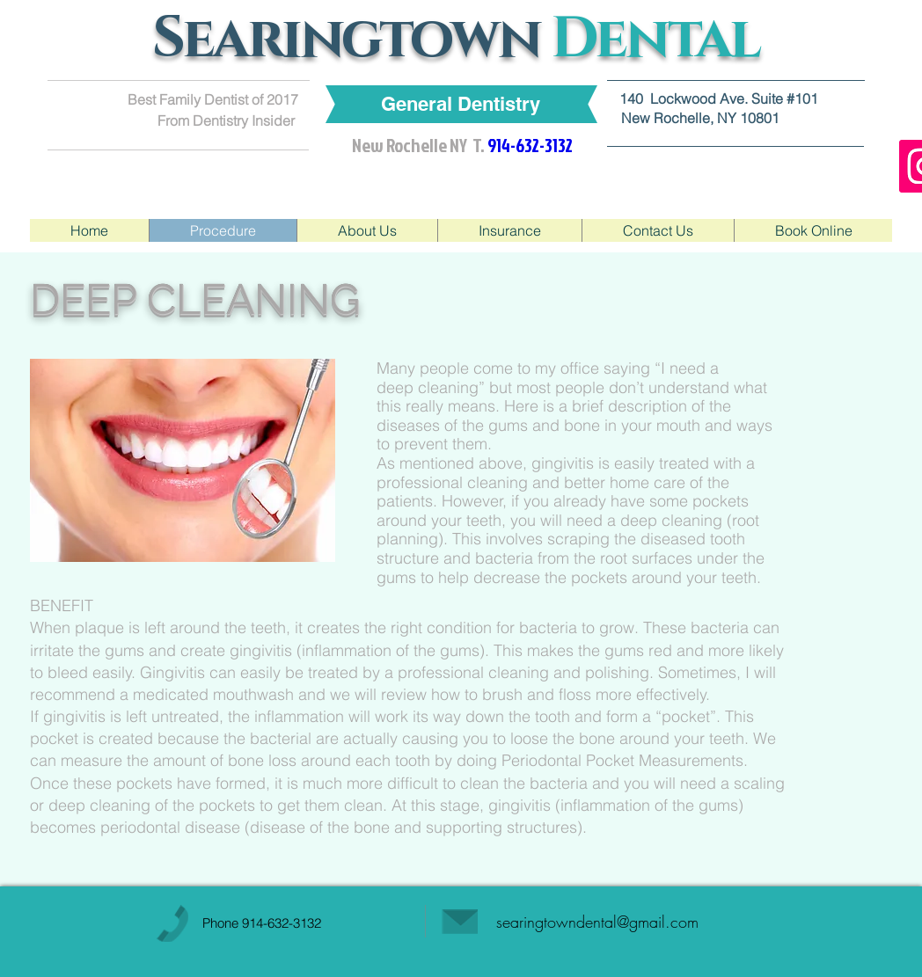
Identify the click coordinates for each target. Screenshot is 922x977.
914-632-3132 (281, 923)
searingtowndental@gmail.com (597, 921)
